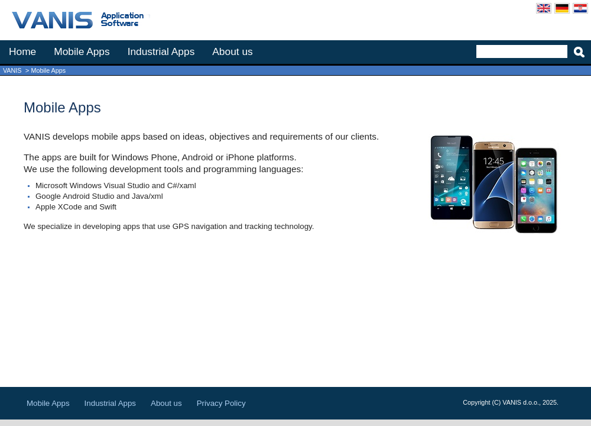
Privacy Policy (221, 403)
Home (22, 51)
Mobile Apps (81, 51)
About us (232, 51)
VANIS (12, 70)
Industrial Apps (161, 51)
